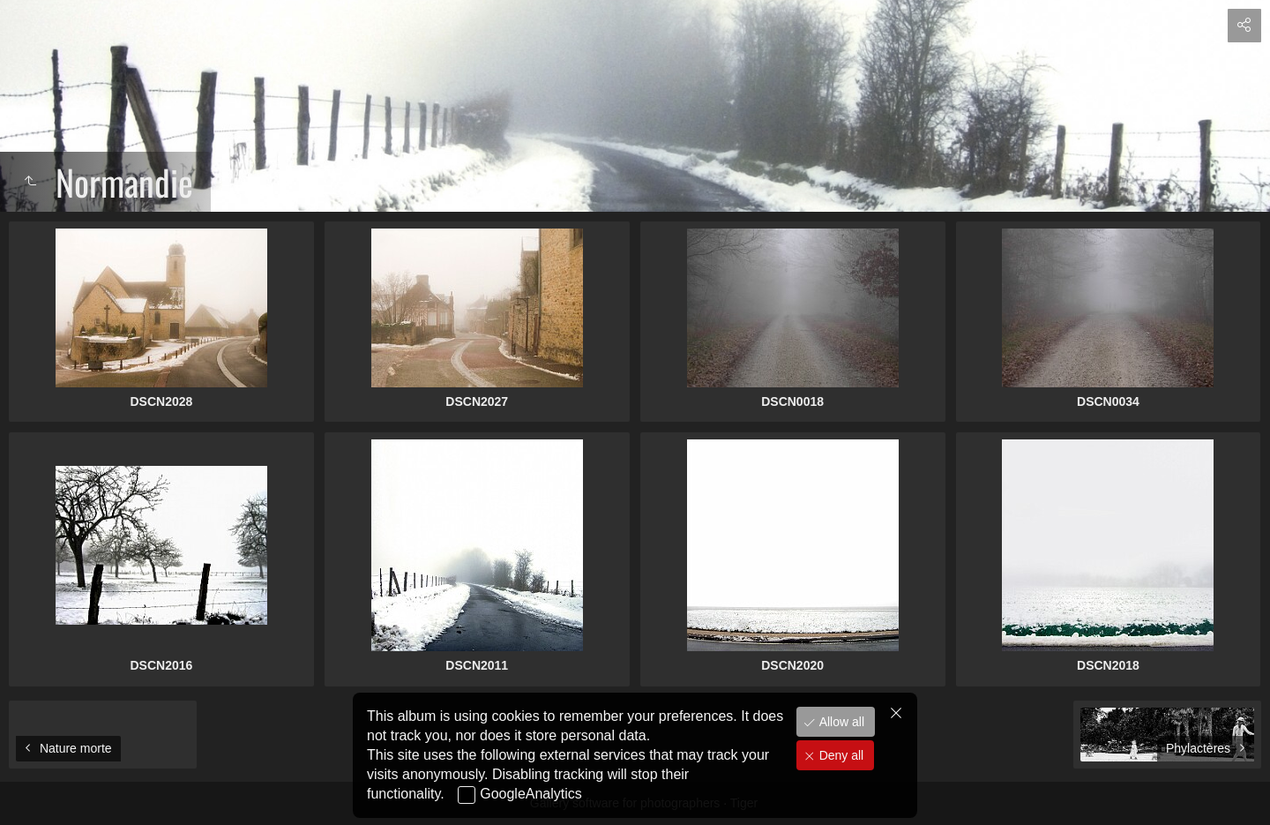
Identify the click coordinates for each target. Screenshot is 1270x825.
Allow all (840, 722)
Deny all (839, 755)
